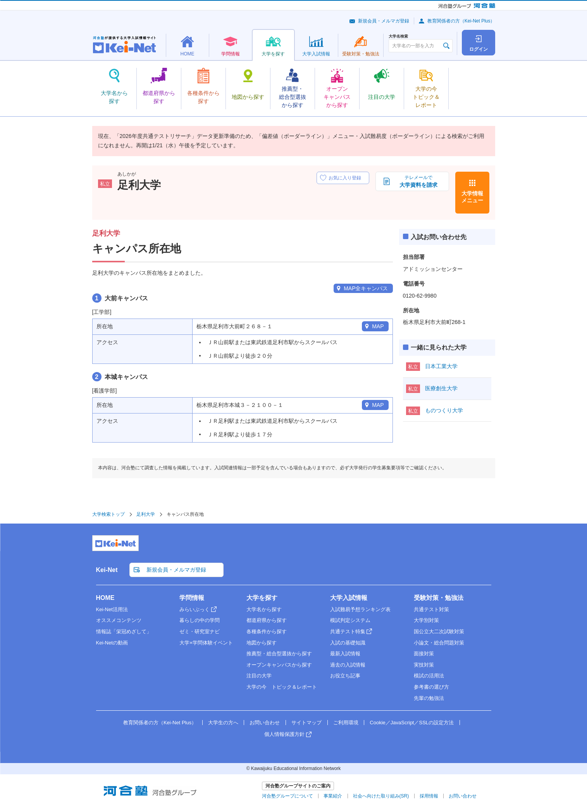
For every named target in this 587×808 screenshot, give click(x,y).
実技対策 (424, 665)
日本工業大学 (441, 366)
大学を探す (261, 597)
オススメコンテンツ (118, 620)
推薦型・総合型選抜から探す (279, 653)
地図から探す (261, 643)
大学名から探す (264, 609)
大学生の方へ (223, 722)
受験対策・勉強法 (438, 597)
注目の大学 (259, 676)
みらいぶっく (194, 609)
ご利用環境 (345, 722)
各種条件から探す (266, 631)
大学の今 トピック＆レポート (281, 687)
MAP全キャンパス (366, 288)
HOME (105, 597)
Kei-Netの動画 (112, 643)
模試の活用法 (429, 676)
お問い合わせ (265, 722)
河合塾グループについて (287, 796)
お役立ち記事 (345, 676)
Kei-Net (107, 570)
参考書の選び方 (431, 687)
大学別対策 (426, 620)
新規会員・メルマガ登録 (383, 21)
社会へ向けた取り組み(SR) (381, 796)
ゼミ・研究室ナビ (199, 631)
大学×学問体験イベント (206, 643)
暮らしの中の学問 (199, 620)
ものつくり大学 (444, 410)
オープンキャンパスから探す (279, 665)
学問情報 (191, 597)
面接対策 (424, 653)
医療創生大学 (441, 388)
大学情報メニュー (472, 196)
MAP (378, 326)
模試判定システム (350, 620)
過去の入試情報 (347, 665)
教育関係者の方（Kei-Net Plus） (461, 21)
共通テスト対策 (431, 609)
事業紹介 (333, 796)
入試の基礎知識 (347, 643)
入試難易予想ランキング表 (360, 609)
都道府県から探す (266, 620)
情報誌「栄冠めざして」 (123, 631)
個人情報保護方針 (284, 734)
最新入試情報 (345, 653)
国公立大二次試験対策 (439, 631)
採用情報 (429, 796)
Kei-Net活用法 (112, 609)
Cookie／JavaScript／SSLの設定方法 (412, 722)
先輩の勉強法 (429, 698)
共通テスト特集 (347, 631)
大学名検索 (398, 36)
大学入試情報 (348, 597)
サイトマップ (306, 722)
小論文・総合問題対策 (439, 643)
